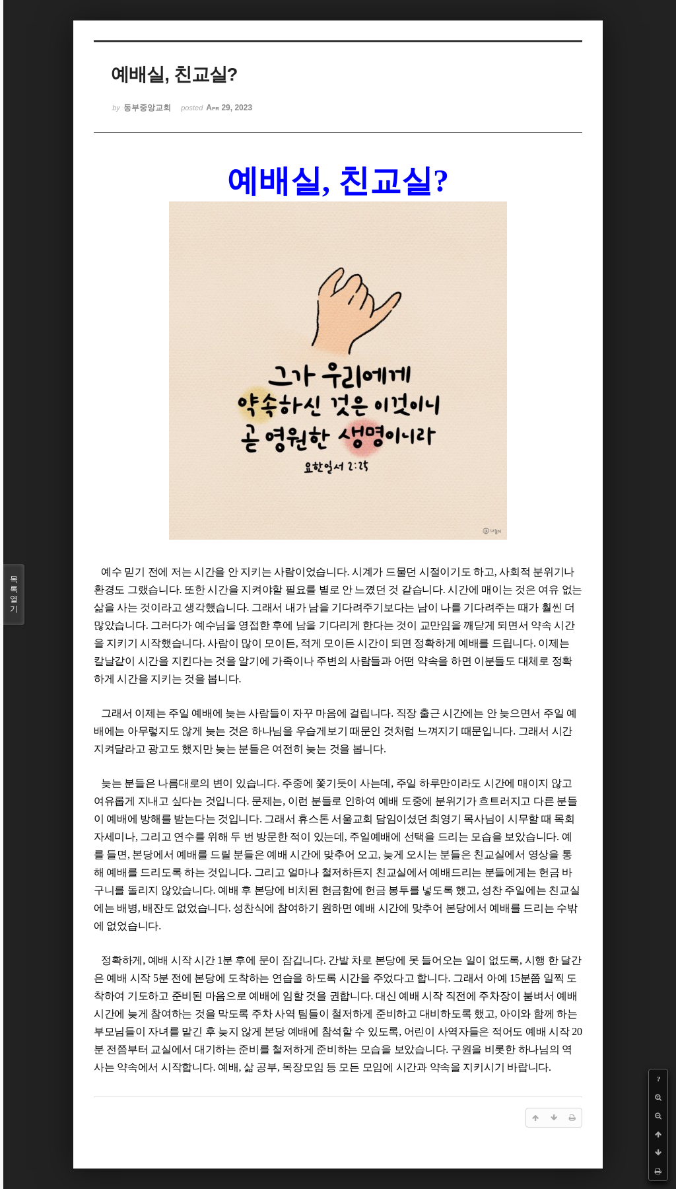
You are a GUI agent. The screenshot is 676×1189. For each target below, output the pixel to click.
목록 (14, 594)
